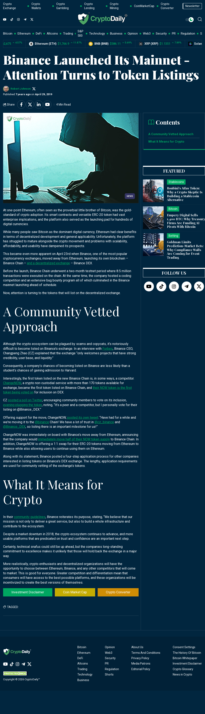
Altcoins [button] (52, 33)
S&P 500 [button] (80, 33)
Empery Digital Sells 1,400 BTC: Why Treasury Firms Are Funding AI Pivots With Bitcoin (186, 221)
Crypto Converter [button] (167, 6)
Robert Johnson (21, 88)
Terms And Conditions (145, 652)
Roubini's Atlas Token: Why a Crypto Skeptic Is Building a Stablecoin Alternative (185, 194)
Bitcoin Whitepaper (185, 658)
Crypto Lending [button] (89, 6)
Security (110, 658)
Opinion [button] (133, 33)
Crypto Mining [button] (114, 6)
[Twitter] (31, 20)
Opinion (110, 647)
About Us (137, 647)
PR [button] (174, 33)
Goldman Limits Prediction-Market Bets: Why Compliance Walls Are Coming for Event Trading (185, 250)
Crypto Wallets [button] (36, 6)
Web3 (108, 652)
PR (107, 663)
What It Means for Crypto (166, 141)
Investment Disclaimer (27, 592)
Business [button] (116, 33)
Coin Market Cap (75, 592)
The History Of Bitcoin (187, 652)
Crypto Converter (118, 592)
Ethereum (83, 652)
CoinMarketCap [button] (144, 6)
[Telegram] (25, 20)
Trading (82, 669)
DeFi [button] (39, 33)
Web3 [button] (147, 33)
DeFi (80, 658)
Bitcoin (81, 647)
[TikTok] (12, 20)
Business (83, 680)
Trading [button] (68, 33)
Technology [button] (97, 33)
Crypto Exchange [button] (9, 6)
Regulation (112, 669)
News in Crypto (182, 674)
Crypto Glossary (183, 669)
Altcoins (82, 663)
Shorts (109, 674)
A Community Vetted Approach (170, 134)
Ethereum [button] (24, 33)
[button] (200, 19)
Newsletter (192, 6)
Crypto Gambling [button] (62, 6)
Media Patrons (140, 663)
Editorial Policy (140, 669)
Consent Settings (184, 647)
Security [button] (161, 33)
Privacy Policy (140, 658)
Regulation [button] (188, 33)
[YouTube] (4, 20)
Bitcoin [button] (7, 33)
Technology (84, 674)
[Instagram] (18, 20)
